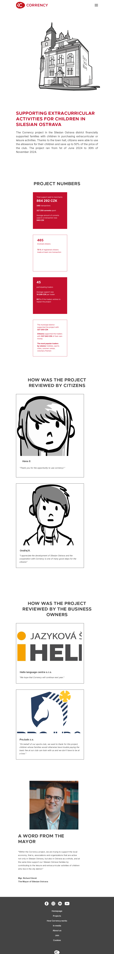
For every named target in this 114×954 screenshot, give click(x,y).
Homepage (57, 911)
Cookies (57, 940)
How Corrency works (57, 921)
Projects (57, 916)
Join (57, 935)
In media (57, 925)
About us (57, 930)
